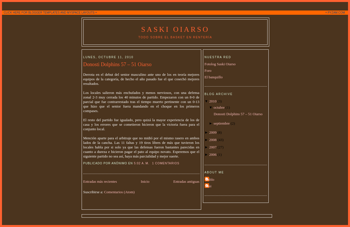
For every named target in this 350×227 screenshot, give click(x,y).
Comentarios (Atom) (119, 192)
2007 (213, 147)
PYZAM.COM (336, 12)
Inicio (145, 181)
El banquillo (214, 77)
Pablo (210, 179)
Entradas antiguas (186, 181)
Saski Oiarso (175, 29)
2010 (213, 101)
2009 (213, 132)
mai (209, 186)
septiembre (222, 123)
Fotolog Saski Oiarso (220, 64)
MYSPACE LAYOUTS (81, 12)
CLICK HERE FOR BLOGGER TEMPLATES (32, 12)
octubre (219, 107)
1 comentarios (165, 163)
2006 (213, 154)
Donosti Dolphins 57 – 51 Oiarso (117, 64)
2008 (213, 140)
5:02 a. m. (141, 163)
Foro (208, 70)
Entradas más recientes (100, 181)
